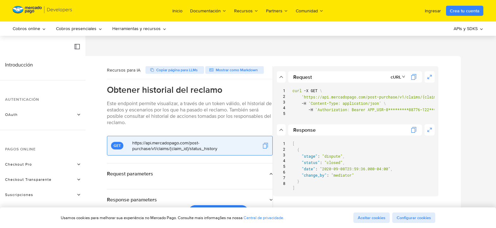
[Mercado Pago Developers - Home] (42, 11)
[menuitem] (29, 28)
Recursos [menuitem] (246, 10)
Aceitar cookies (371, 218)
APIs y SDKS (468, 28)
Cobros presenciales (79, 28)
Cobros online (29, 28)
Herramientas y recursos (139, 28)
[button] (77, 46)
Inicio (177, 11)
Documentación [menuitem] (208, 10)
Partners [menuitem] (277, 10)
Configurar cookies (414, 218)
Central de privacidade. (264, 218)
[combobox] (423, 77)
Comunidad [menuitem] (310, 10)
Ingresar (433, 11)
